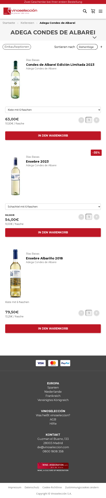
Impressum (14, 487)
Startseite (9, 22)
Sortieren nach (64, 47)
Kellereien (28, 22)
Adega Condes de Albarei (41, 68)
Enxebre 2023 (37, 161)
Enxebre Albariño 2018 (44, 258)
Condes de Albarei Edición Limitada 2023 (60, 65)
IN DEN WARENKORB (53, 135)
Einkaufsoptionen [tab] (17, 46)
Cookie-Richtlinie (52, 487)
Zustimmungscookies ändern (82, 487)
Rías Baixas (32, 60)
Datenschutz (32, 487)
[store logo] (18, 12)
